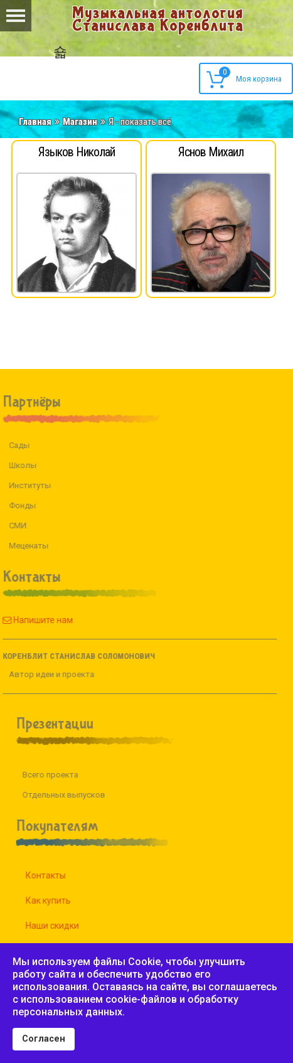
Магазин (80, 121)
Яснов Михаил (210, 151)
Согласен (43, 1039)
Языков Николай (76, 151)
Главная (35, 121)
